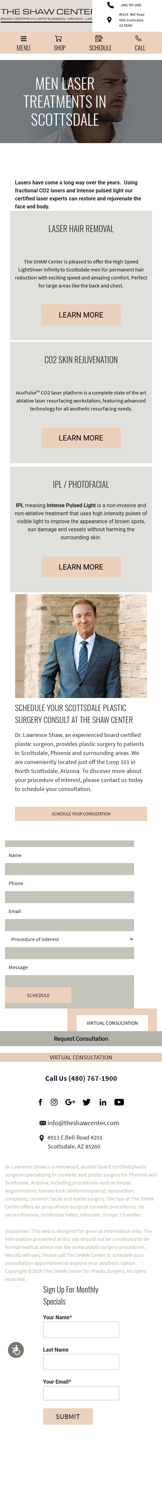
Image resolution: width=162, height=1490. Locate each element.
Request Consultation (81, 1038)
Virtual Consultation (112, 1023)
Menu (24, 44)
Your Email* (81, 1389)
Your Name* (81, 1326)
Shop (60, 42)
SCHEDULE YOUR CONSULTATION (81, 814)
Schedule (100, 42)
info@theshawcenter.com (79, 1123)
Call (140, 42)
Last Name (81, 1358)
